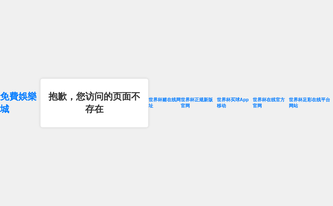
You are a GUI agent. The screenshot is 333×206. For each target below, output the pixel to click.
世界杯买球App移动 (233, 102)
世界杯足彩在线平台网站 (309, 102)
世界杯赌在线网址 (165, 102)
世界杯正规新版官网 (197, 102)
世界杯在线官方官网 (269, 102)
